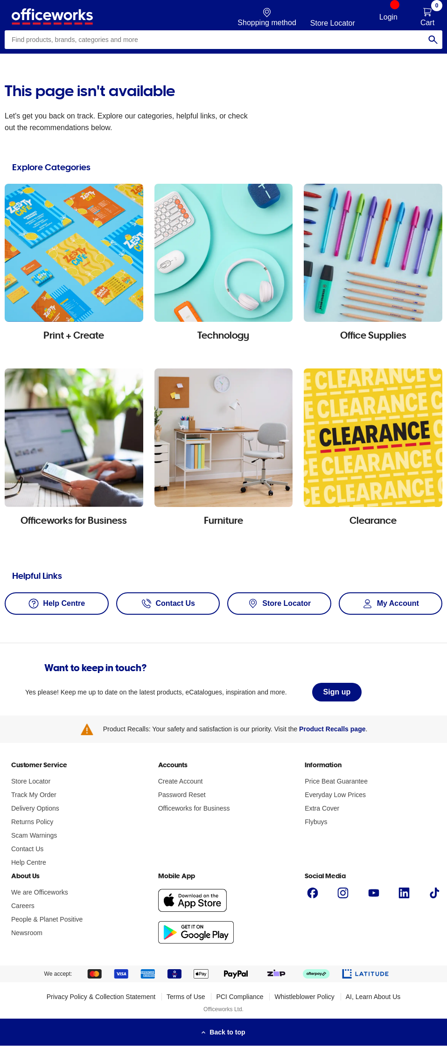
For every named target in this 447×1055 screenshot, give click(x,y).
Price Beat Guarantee (336, 781)
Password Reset (182, 794)
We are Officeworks (39, 892)
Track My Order (33, 794)
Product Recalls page (332, 729)
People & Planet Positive (47, 919)
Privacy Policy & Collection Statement (101, 996)
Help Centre (28, 862)
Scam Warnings (34, 835)
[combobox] (223, 39)
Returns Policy (32, 822)
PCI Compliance (239, 996)
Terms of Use (186, 996)
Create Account (180, 781)
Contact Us (27, 849)
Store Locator (30, 781)
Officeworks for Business (194, 808)
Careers (23, 905)
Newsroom (26, 933)
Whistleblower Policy (304, 996)
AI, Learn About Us (373, 996)
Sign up (337, 692)
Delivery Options (35, 808)
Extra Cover (322, 808)
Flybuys (316, 822)
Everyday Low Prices (335, 794)
